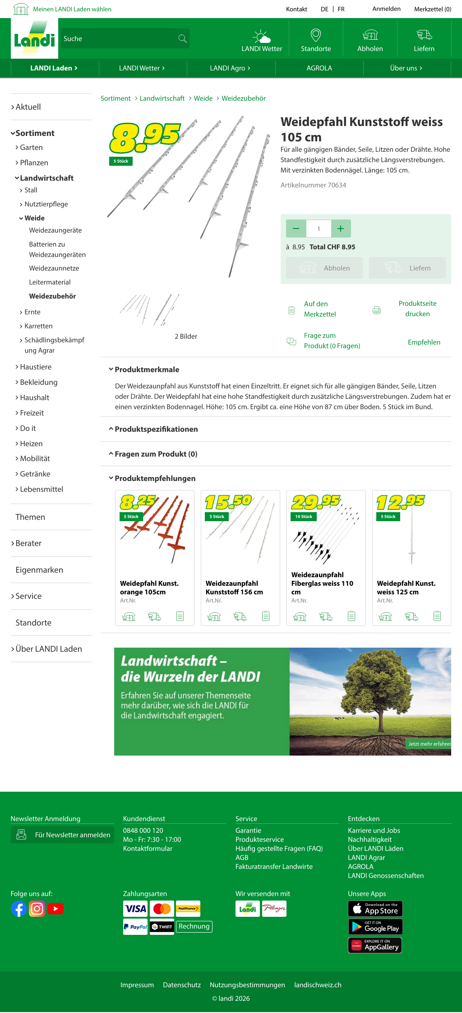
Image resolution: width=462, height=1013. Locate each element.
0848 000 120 (143, 830)
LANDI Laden (51, 68)
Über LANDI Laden (49, 648)
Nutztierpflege (46, 204)
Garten (31, 147)
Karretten (39, 326)
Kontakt (296, 9)
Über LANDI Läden (375, 848)
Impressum (137, 985)
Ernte (33, 312)
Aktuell (28, 106)
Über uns (403, 68)
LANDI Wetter (139, 68)
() (432, 9)
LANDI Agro (227, 68)
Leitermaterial (50, 282)
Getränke (35, 473)
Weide (35, 218)
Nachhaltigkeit (370, 839)
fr (341, 9)
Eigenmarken (40, 569)
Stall (31, 190)
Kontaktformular (148, 848)
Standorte (34, 622)
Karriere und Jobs (374, 830)
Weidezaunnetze (54, 268)
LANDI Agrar (366, 857)
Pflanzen (34, 162)
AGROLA (319, 68)
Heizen (31, 443)
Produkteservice (260, 839)
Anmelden (387, 9)
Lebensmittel (42, 489)
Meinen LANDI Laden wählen (72, 9)
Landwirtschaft (47, 178)
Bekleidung (39, 382)
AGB (242, 857)
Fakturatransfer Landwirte (274, 866)
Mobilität (35, 458)
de (324, 9)
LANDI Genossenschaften (386, 875)
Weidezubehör (52, 296)
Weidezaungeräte (55, 230)
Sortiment (35, 132)
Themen (31, 516)
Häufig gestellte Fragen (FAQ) (279, 848)
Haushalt (35, 397)
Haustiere (36, 366)
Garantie (248, 830)
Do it (28, 428)
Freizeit (32, 412)
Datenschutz (182, 985)
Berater (29, 542)
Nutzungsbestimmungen (247, 985)
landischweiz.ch (318, 985)
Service (29, 595)
